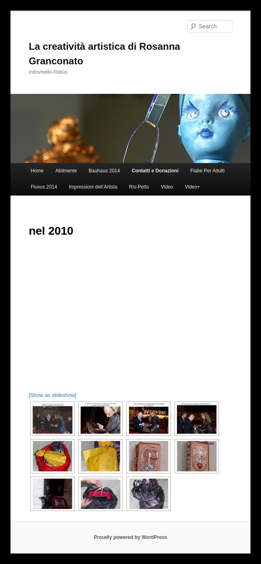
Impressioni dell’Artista (93, 187)
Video (167, 187)
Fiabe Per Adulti (207, 171)
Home (37, 171)
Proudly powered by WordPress (130, 537)
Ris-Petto (139, 187)
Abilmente (66, 171)
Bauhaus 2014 (104, 171)
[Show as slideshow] (52, 395)
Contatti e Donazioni (155, 171)
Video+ (192, 187)
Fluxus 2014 (44, 187)
